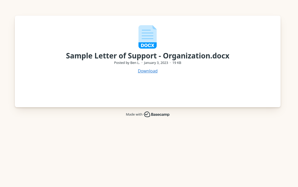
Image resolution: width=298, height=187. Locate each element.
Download (147, 71)
